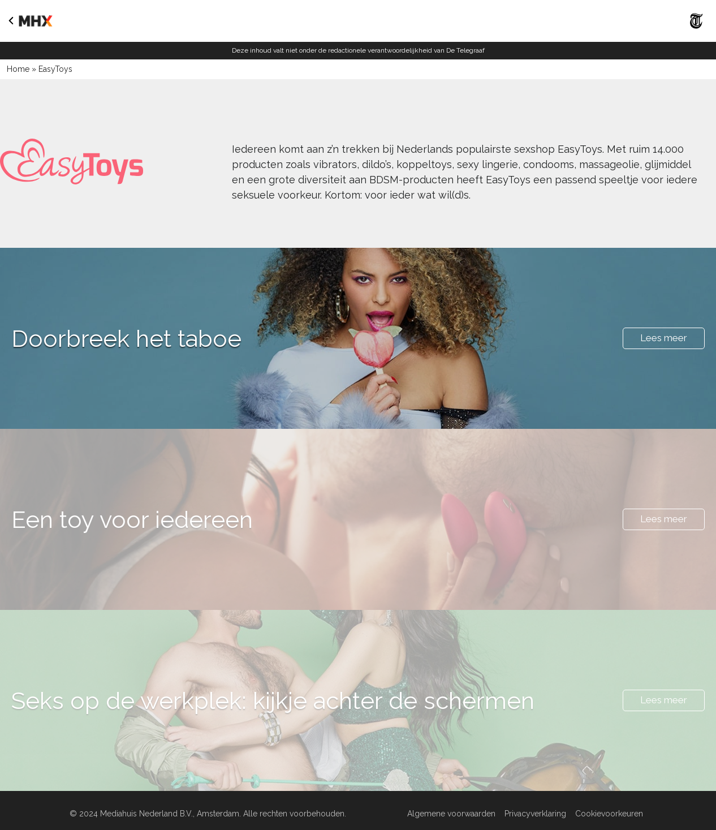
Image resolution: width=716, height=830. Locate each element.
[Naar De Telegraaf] (696, 31)
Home (18, 69)
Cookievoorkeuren (609, 813)
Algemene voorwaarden (451, 813)
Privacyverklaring (535, 813)
